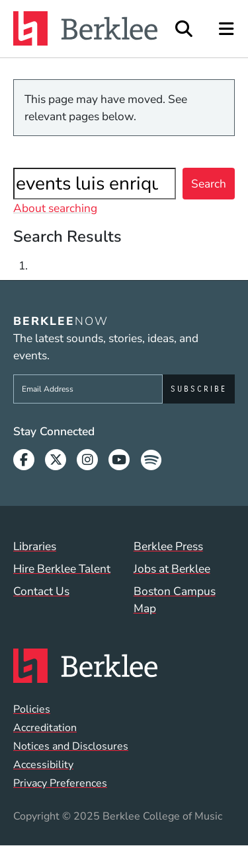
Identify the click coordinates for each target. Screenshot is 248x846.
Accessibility (43, 765)
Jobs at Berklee (172, 569)
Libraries (34, 546)
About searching (55, 208)
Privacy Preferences (60, 783)
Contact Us (41, 591)
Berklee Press (168, 546)
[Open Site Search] (184, 28)
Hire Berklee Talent (61, 569)
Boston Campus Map (175, 599)
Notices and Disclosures (70, 746)
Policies (31, 709)
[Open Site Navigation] (227, 28)
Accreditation (45, 728)
